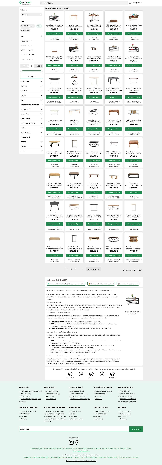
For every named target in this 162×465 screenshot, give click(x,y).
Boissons (123, 419)
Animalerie (24, 387)
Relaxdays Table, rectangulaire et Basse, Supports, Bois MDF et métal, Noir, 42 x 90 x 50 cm (133, 57)
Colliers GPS (25, 396)
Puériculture (74, 407)
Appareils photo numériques (56, 416)
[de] (24, 66)
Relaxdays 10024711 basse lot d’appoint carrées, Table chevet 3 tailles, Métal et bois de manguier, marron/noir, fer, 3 (94, 26)
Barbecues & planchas (128, 401)
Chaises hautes (75, 411)
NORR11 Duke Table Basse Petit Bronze (74, 153)
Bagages (24, 416)
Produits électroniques (54, 407)
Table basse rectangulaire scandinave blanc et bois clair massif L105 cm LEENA (74, 121)
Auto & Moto (49, 387)
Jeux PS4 (98, 399)
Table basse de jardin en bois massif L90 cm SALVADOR (114, 121)
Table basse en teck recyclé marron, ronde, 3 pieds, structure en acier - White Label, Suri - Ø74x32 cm (74, 184)
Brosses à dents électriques (80, 399)
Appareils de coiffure (77, 396)
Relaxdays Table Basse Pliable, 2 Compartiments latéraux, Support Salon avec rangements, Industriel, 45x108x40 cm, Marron (133, 26)
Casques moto (51, 399)
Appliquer (31, 76)
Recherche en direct (69, 448)
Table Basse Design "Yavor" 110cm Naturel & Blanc (133, 121)
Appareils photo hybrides (55, 414)
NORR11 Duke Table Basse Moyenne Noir (94, 216)
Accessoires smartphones (55, 411)
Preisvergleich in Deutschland (106, 457)
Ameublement (125, 391)
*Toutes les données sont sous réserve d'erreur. (81, 461)
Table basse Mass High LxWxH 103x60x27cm (114, 26)
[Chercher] (41, 3)
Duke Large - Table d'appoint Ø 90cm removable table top (54, 89)
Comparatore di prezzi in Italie (34, 457)
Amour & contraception (78, 394)
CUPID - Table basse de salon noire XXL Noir (113, 153)
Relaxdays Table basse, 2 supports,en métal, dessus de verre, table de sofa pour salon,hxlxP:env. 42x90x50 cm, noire (74, 57)
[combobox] (85, 3)
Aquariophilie (25, 394)
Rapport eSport (126, 448)
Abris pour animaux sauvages (31, 391)
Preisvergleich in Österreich (84, 457)
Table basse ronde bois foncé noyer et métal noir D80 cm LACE (114, 248)
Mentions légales (36, 448)
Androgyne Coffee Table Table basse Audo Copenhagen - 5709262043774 (113, 184)
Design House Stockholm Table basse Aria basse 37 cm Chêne (74, 26)
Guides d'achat (113, 448)
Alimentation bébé (77, 391)
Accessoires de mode (28, 411)
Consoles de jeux (101, 394)
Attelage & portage (52, 394)
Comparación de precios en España (59, 457)
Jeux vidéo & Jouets (102, 387)
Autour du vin (125, 416)
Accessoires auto (52, 391)
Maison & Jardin (125, 387)
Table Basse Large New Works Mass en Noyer (54, 57)
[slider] (21, 71)
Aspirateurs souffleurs (128, 399)
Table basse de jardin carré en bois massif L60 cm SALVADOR (133, 153)
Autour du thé (125, 414)
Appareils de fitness (102, 411)
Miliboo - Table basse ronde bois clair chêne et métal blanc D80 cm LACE (74, 216)
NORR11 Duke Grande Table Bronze (133, 89)
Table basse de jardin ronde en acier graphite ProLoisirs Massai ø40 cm (54, 216)
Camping (98, 416)
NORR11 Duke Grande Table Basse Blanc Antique (54, 121)
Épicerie (122, 407)
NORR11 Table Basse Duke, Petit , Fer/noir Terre (74, 248)
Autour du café (125, 411)
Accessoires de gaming (103, 391)
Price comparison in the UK (128, 457)
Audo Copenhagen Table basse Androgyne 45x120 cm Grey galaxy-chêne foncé (94, 57)
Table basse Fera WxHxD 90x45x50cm (94, 121)
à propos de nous (100, 448)
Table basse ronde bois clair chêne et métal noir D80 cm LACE (114, 216)
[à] (38, 66)
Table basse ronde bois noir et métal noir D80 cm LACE (94, 153)
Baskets (24, 419)
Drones (98, 396)
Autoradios (50, 396)
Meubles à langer (76, 419)
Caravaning (99, 419)
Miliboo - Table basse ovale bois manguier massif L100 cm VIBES (54, 153)
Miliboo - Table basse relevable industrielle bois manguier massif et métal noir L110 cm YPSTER (54, 184)
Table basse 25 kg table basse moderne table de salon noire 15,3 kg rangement (54, 26)
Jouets (72, 414)
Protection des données (52, 448)
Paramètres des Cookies (81, 451)
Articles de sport (101, 414)
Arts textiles (25, 414)
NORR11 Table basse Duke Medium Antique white (94, 89)
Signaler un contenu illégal (132, 270)
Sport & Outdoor (100, 407)
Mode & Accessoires (28, 407)
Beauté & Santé (76, 387)
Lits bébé (73, 416)
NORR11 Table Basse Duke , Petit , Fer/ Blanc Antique (133, 216)
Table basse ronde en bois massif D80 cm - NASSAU (133, 248)
